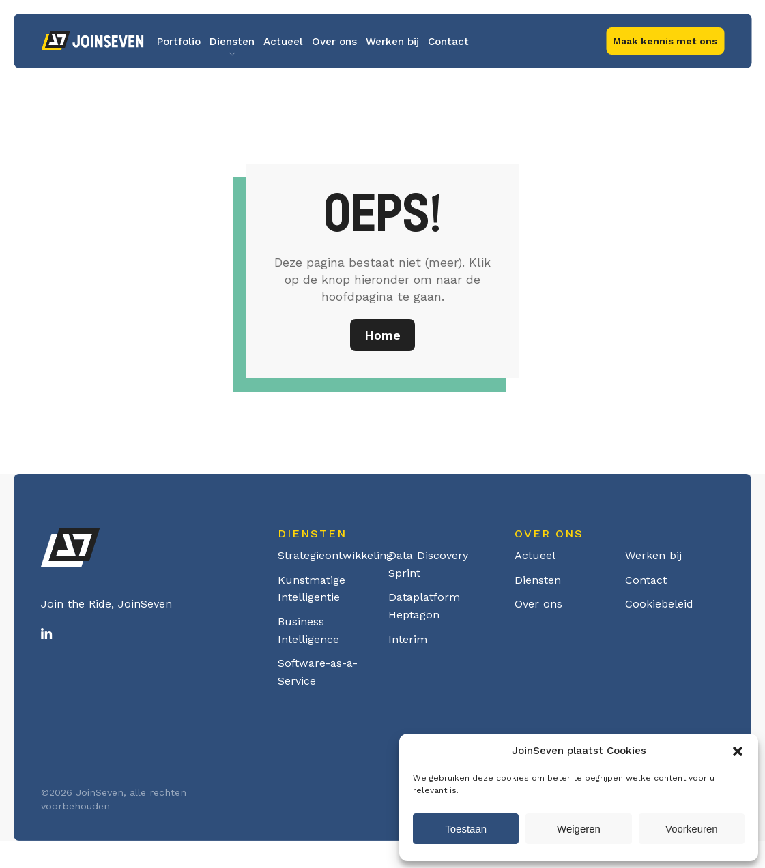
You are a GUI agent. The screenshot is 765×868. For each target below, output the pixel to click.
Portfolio (179, 41)
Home (382, 335)
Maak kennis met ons (665, 40)
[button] (738, 751)
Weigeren (579, 829)
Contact (448, 41)
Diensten (232, 41)
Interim (407, 639)
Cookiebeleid (659, 603)
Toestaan (466, 829)
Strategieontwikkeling (335, 555)
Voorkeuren (691, 829)
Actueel (283, 41)
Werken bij (392, 41)
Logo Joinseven (92, 40)
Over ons (334, 41)
